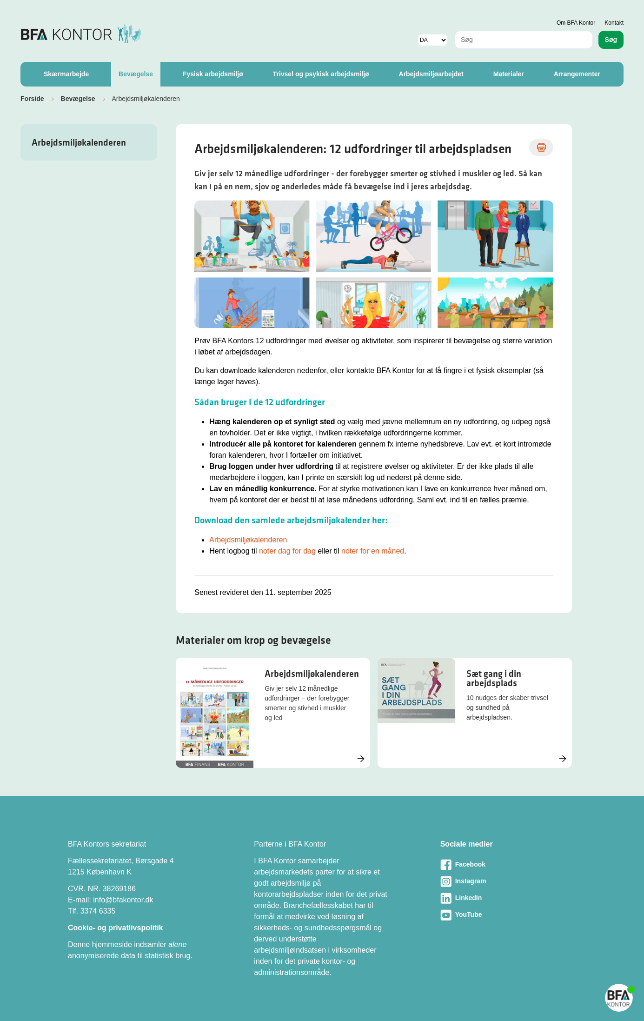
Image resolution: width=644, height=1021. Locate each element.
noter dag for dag (287, 551)
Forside (32, 98)
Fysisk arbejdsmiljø (213, 74)
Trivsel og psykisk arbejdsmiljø (321, 74)
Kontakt (614, 23)
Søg (611, 39)
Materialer (508, 74)
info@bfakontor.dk (123, 900)
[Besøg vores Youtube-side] (508, 915)
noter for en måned (372, 551)
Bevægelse (136, 74)
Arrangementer (577, 74)
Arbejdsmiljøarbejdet (431, 74)
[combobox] (524, 40)
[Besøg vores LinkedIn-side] (508, 898)
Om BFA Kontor (576, 23)
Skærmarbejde (66, 74)
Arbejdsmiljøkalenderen (79, 142)
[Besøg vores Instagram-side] (508, 881)
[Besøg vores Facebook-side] (508, 864)
